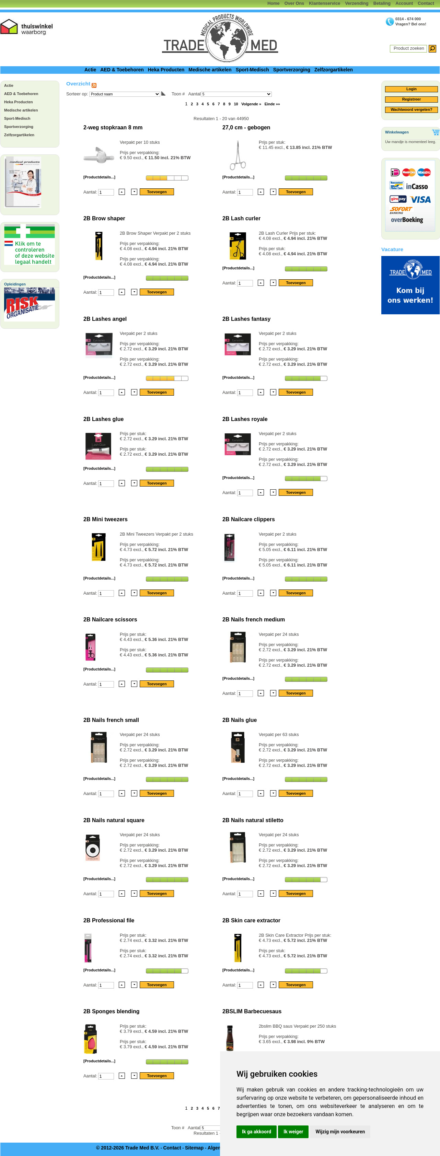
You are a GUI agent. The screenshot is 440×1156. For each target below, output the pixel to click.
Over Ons (294, 3)
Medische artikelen (209, 69)
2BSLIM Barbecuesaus (252, 1011)
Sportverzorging (291, 69)
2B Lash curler (241, 218)
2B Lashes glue (103, 419)
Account (404, 3)
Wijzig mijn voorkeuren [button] (340, 1131)
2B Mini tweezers (105, 519)
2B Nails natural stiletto (252, 820)
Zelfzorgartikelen (333, 69)
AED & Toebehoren (122, 69)
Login (411, 89)
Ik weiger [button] (293, 1131)
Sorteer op (76, 93)
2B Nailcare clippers (248, 519)
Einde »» (272, 104)
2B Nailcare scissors (110, 619)
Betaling (382, 3)
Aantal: (90, 191)
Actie (90, 69)
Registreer (411, 99)
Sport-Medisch (252, 69)
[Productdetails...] (99, 177)
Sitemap (194, 1148)
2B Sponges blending (111, 1011)
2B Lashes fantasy (246, 319)
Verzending (356, 3)
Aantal (229, 93)
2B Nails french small (111, 720)
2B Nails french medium (253, 619)
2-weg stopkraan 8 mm (113, 127)
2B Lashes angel (105, 319)
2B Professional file (109, 920)
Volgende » (251, 104)
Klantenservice (324, 3)
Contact (426, 3)
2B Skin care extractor (251, 920)
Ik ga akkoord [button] (256, 1131)
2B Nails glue (239, 720)
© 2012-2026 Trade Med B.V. (127, 1148)
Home (273, 3)
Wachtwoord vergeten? (411, 109)
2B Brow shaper (104, 218)
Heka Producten (166, 69)
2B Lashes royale (245, 419)
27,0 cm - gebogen (246, 127)
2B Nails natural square (113, 820)
